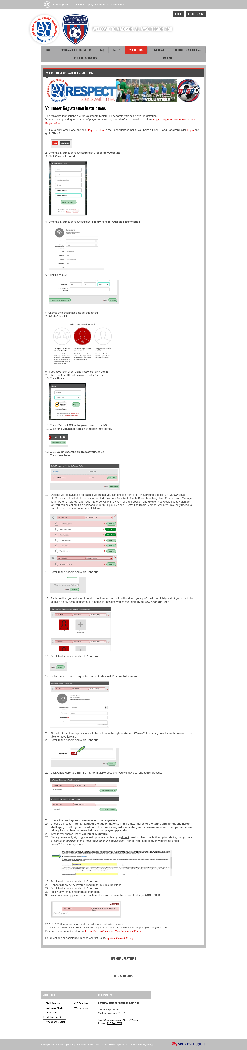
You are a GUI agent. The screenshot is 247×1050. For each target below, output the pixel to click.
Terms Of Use (101, 1044)
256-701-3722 (114, 1023)
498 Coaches (81, 1003)
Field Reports (53, 1003)
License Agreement (118, 1044)
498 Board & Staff (55, 1021)
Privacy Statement (84, 1044)
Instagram (166, 14)
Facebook (151, 14)
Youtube (159, 14)
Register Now (196, 14)
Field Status (52, 1012)
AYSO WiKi (168, 58)
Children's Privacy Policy (141, 1044)
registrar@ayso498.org (119, 938)
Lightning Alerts (54, 1007)
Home (49, 50)
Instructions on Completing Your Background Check (113, 931)
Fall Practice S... (54, 1017)
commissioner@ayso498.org (123, 1019)
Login (178, 14)
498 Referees (81, 1007)
